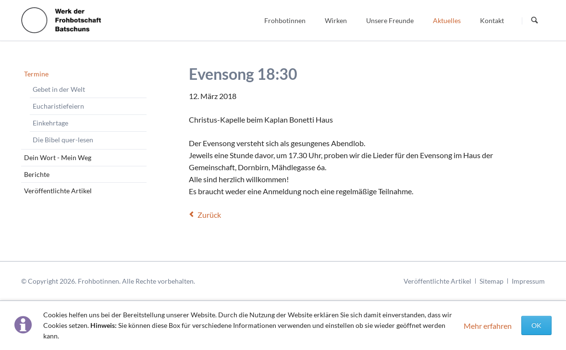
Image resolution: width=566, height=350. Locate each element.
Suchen (534, 20)
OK (536, 325)
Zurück (209, 214)
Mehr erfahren (488, 325)
